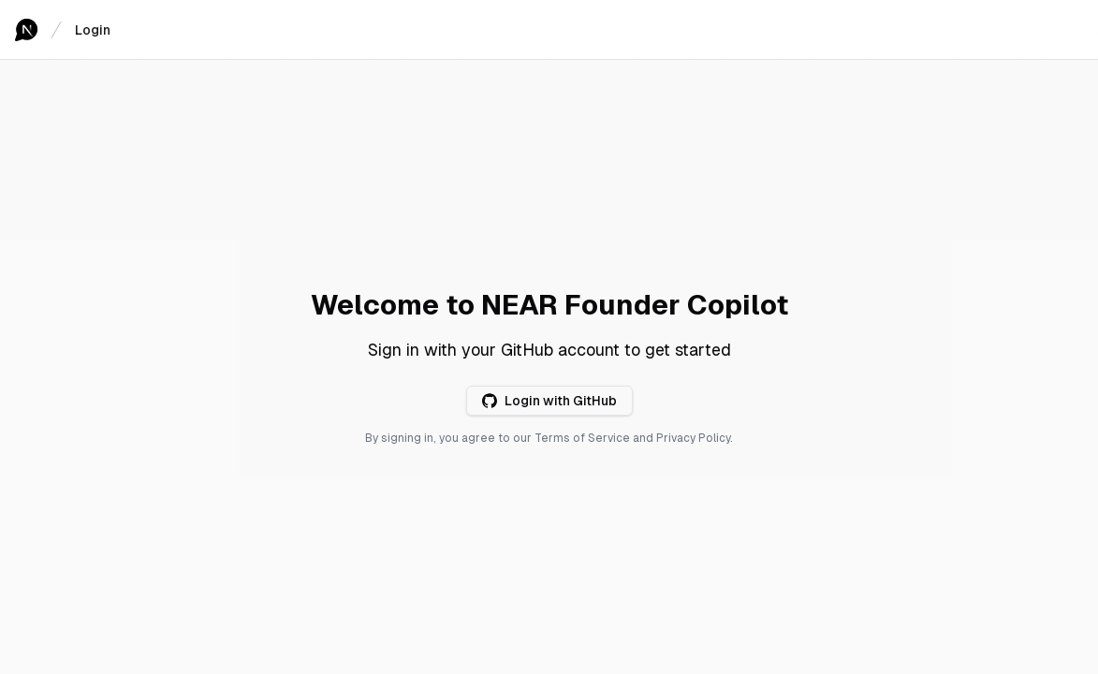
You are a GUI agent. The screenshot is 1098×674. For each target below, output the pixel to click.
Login (92, 29)
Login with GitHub (549, 400)
